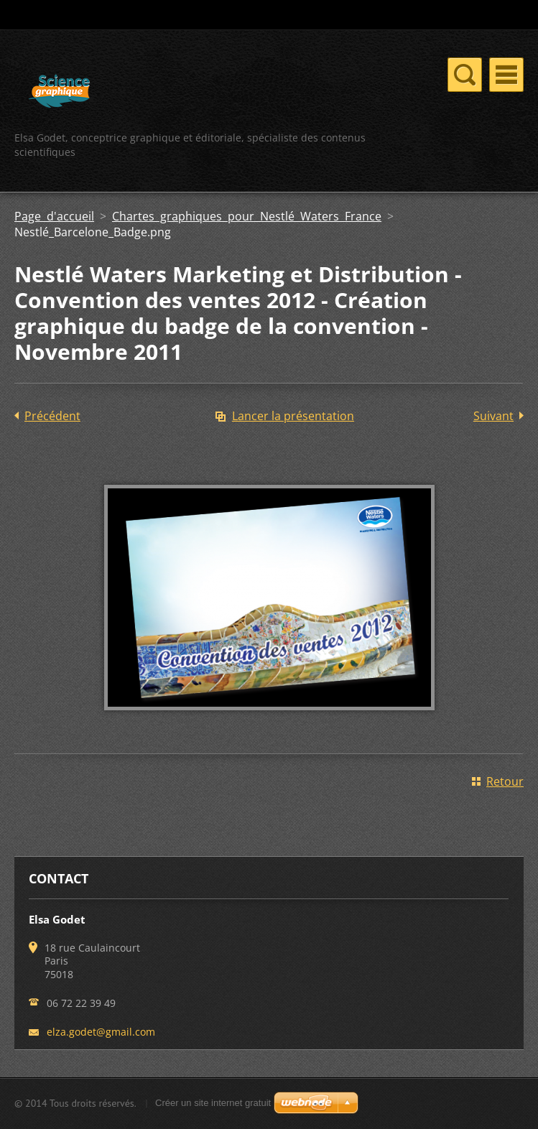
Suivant (493, 416)
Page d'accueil (54, 216)
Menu (506, 74)
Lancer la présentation (293, 416)
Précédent (52, 416)
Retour (505, 781)
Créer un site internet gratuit (213, 1102)
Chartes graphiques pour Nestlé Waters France (246, 216)
